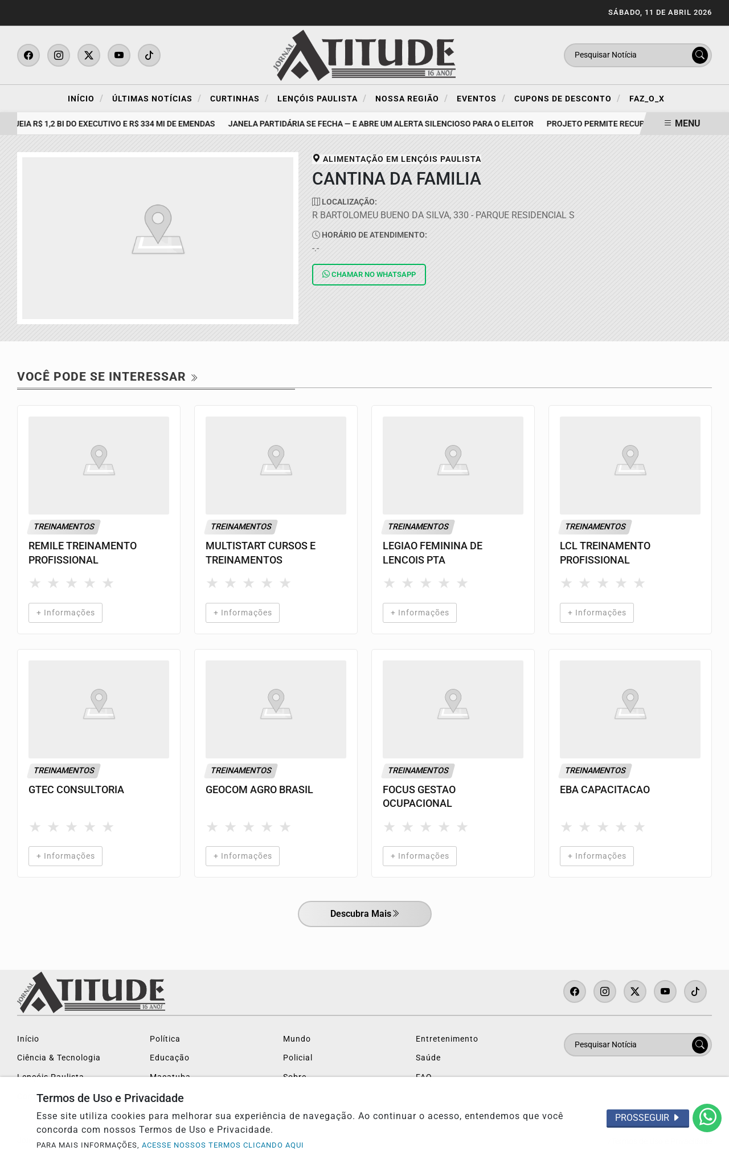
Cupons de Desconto (567, 98)
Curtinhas (239, 98)
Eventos (481, 98)
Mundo (297, 1039)
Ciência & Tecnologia (59, 1058)
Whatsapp (369, 274)
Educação (170, 1058)
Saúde (428, 1058)
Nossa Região (411, 98)
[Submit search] (700, 55)
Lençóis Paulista (322, 98)
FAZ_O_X (647, 99)
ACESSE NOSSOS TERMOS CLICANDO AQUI (223, 1145)
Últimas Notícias (157, 98)
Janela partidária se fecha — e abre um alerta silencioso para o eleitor (385, 124)
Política (165, 1039)
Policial (298, 1058)
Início (86, 98)
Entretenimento (447, 1039)
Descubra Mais (364, 914)
